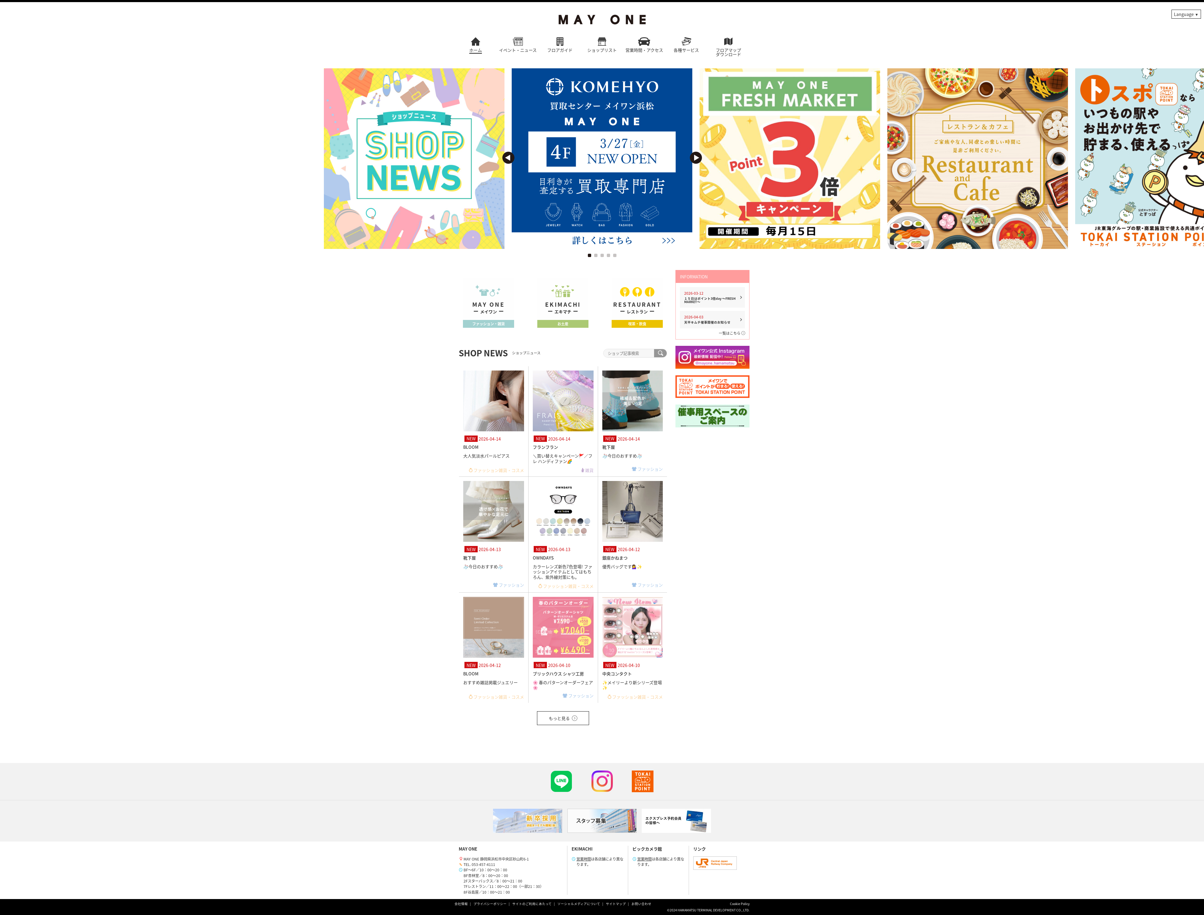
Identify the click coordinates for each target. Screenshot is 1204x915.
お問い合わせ (641, 903)
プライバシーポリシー (490, 903)
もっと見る (563, 718)
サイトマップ (616, 903)
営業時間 (583, 859)
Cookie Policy (739, 903)
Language (1184, 14)
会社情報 (461, 903)
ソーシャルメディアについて (578, 903)
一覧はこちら (732, 333)
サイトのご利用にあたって (532, 903)
